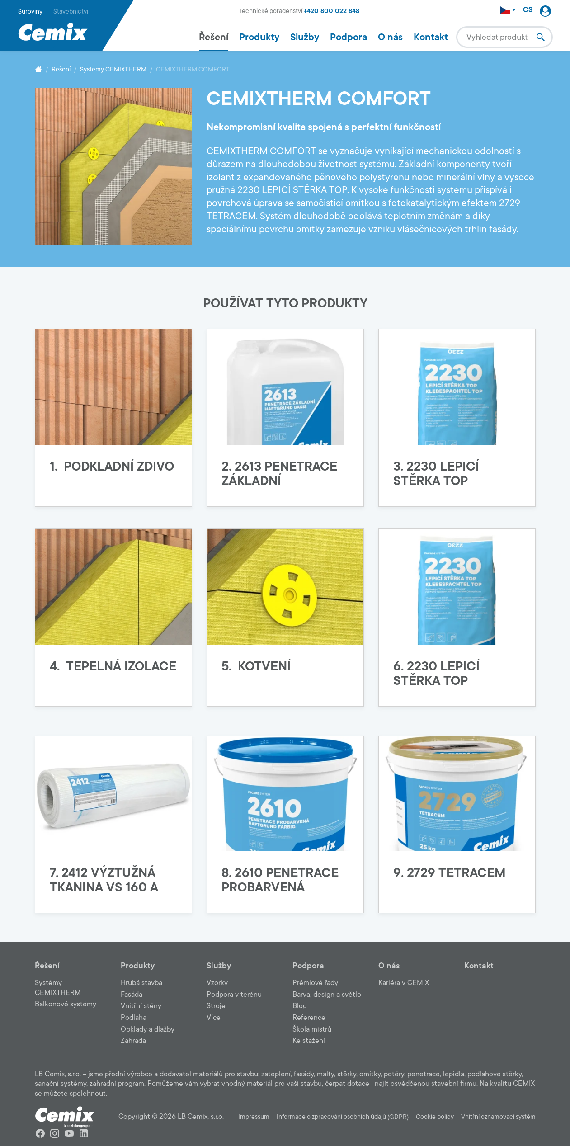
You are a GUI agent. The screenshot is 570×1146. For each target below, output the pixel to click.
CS (527, 10)
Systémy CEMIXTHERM (113, 69)
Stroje (216, 1006)
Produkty (259, 37)
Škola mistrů (311, 1029)
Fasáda (131, 995)
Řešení (213, 37)
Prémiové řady (315, 983)
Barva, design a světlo (326, 995)
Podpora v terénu (234, 995)
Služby (304, 37)
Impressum (253, 1117)
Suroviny (30, 11)
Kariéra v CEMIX (403, 983)
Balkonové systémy (65, 1004)
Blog (299, 1006)
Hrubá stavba (141, 983)
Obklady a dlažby (147, 1029)
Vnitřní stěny (141, 1006)
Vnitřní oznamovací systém (498, 1117)
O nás (390, 37)
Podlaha (133, 1018)
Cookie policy (435, 1117)
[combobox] (504, 37)
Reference (308, 1018)
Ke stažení (308, 1041)
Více (214, 1018)
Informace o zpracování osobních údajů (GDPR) (343, 1117)
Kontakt (431, 37)
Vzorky (217, 983)
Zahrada (133, 1041)
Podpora (348, 37)
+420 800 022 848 (331, 11)
